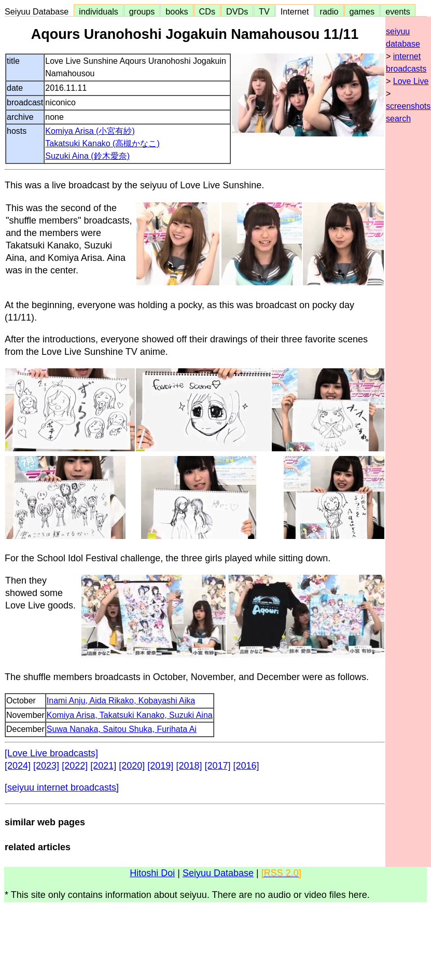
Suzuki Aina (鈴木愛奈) (87, 155)
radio (329, 11)
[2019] (160, 765)
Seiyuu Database (39, 11)
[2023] (46, 765)
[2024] (18, 765)
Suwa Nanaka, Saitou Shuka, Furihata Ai (122, 729)
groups (142, 11)
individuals (98, 11)
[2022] (75, 765)
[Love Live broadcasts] (51, 753)
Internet (295, 11)
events (398, 11)
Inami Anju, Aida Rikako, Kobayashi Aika (121, 700)
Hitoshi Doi (152, 873)
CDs (207, 11)
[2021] (103, 765)
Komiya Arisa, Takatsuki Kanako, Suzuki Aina (130, 715)
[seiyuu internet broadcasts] (62, 787)
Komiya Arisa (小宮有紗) (89, 131)
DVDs (237, 11)
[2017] (217, 765)
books (176, 11)
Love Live (411, 81)
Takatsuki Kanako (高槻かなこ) (102, 143)
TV (264, 11)
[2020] (132, 765)
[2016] (246, 765)
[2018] (189, 765)
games (362, 11)
